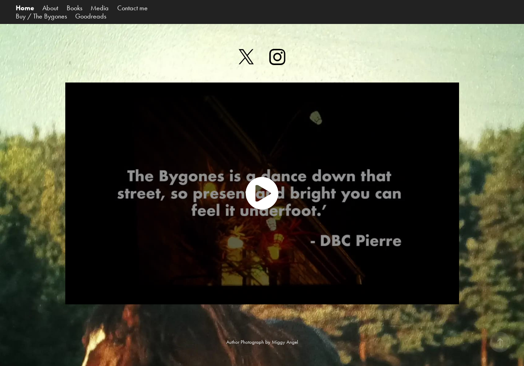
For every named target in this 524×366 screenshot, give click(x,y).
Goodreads (90, 16)
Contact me (132, 8)
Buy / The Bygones (41, 16)
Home (25, 8)
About (50, 8)
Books (74, 8)
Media (100, 8)
